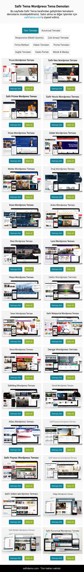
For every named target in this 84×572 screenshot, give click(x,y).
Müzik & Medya (61, 52)
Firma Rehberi (22, 45)
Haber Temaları (41, 45)
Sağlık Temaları (23, 52)
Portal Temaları (61, 45)
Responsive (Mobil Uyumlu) (29, 37)
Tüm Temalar (30, 30)
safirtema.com (32, 17)
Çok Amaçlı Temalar (58, 37)
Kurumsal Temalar (50, 30)
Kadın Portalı (42, 52)
